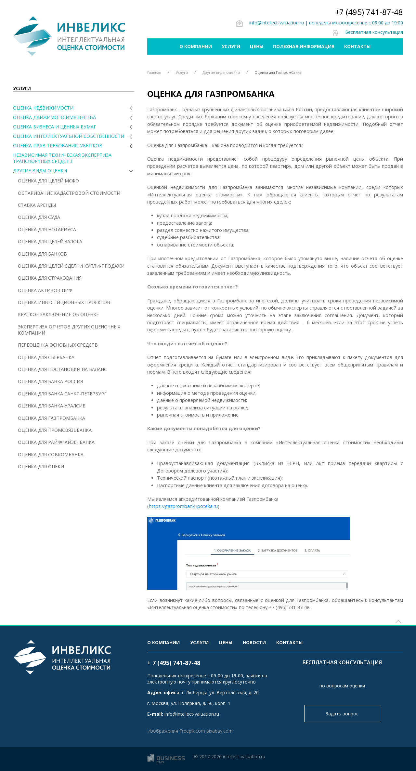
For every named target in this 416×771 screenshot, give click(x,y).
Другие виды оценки (40, 170)
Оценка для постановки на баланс (62, 369)
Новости (254, 642)
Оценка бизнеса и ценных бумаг (54, 127)
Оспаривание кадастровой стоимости (69, 193)
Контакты (357, 46)
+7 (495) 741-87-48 (369, 12)
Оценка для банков (42, 254)
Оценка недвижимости (43, 108)
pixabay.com (219, 731)
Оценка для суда (39, 217)
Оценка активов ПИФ (45, 290)
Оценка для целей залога (50, 241)
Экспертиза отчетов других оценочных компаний (69, 330)
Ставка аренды (37, 205)
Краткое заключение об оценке (58, 314)
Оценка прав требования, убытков (57, 145)
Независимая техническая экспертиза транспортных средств (62, 158)
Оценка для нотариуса (47, 229)
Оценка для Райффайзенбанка (56, 442)
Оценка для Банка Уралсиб (51, 406)
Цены (256, 46)
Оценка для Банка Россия (50, 381)
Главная (154, 72)
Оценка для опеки (41, 466)
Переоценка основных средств (58, 345)
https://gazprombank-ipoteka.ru (183, 506)
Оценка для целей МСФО (48, 181)
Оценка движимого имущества (54, 117)
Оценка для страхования (50, 278)
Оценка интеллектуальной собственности (68, 136)
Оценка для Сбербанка (46, 357)
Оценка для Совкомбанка (51, 454)
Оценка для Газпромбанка (51, 418)
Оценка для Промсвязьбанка (55, 430)
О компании (195, 46)
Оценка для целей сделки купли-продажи (71, 266)
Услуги (231, 46)
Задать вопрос (342, 714)
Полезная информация (303, 46)
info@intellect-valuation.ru (270, 23)
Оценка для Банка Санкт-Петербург (62, 394)
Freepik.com (192, 731)
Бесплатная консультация (367, 32)
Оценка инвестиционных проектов (64, 302)
